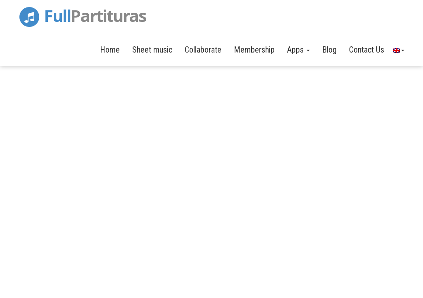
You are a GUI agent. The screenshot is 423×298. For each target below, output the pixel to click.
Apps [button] (298, 50)
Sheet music (152, 50)
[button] (398, 49)
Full (81, 14)
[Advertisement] (211, 108)
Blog (329, 50)
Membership (254, 50)
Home (110, 50)
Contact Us (366, 50)
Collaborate (203, 50)
